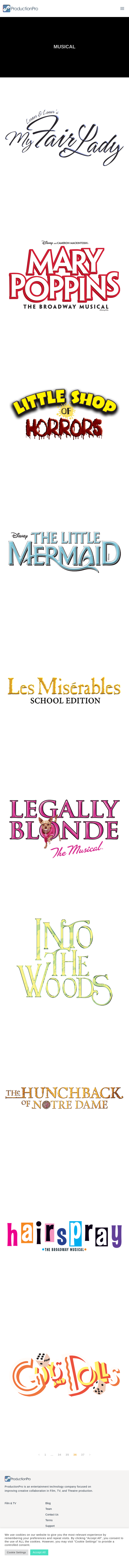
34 (59, 1454)
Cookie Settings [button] (16, 1552)
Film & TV (10, 1503)
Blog (48, 1503)
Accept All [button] (39, 1552)
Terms (49, 1520)
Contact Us (51, 1514)
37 (82, 1454)
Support (50, 1525)
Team (48, 1508)
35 (67, 1454)
